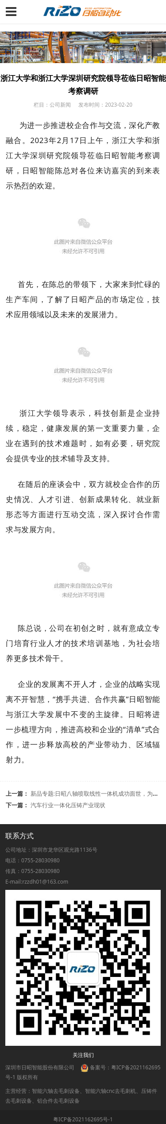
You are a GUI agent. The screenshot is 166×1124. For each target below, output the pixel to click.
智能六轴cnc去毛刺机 (110, 1091)
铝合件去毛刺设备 (58, 1100)
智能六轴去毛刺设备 (56, 1091)
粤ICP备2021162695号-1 (83, 1119)
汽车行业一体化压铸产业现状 (68, 805)
